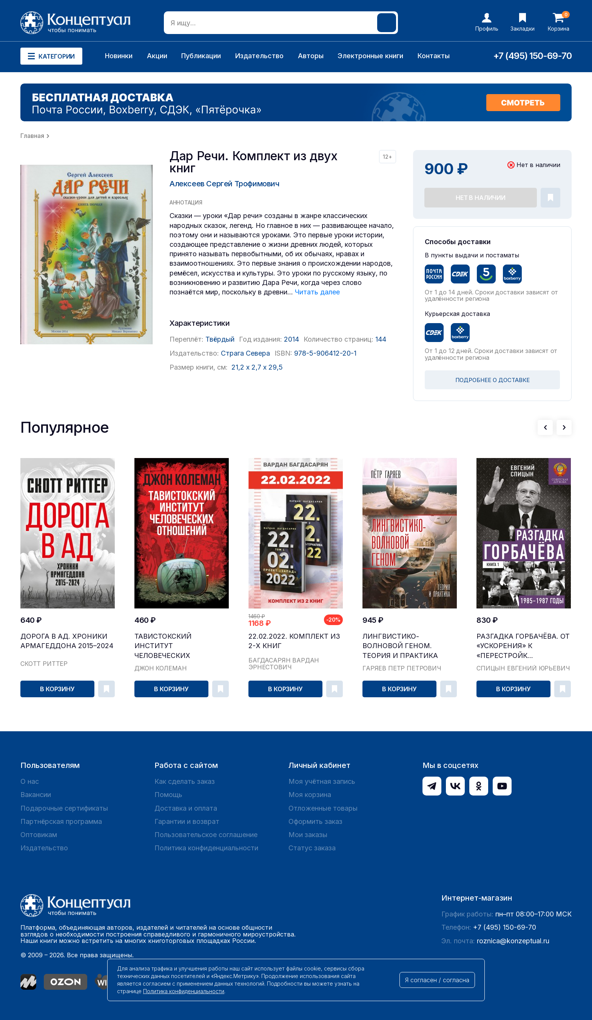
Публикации (201, 56)
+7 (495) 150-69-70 (532, 55)
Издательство (259, 56)
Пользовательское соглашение (205, 835)
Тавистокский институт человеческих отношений (162, 646)
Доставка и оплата (185, 808)
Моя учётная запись (321, 781)
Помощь (168, 795)
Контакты (434, 56)
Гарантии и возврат (186, 821)
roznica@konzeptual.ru (513, 941)
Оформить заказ (315, 821)
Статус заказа (312, 848)
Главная (32, 135)
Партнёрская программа (61, 821)
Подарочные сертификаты (64, 808)
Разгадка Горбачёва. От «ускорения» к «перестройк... (523, 645)
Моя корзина (309, 795)
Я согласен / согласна (437, 980)
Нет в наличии (481, 197)
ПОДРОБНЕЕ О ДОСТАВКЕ (492, 380)
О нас (29, 781)
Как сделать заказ (184, 781)
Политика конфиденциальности (206, 848)
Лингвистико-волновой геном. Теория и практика (400, 645)
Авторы (311, 56)
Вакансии (35, 795)
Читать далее (317, 292)
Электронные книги (370, 56)
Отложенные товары (323, 808)
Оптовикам (38, 835)
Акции (157, 56)
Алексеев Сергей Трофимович (224, 183)
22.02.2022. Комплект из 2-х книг (294, 641)
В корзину (57, 689)
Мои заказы (307, 835)
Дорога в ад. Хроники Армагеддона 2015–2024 (66, 641)
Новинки (119, 56)
